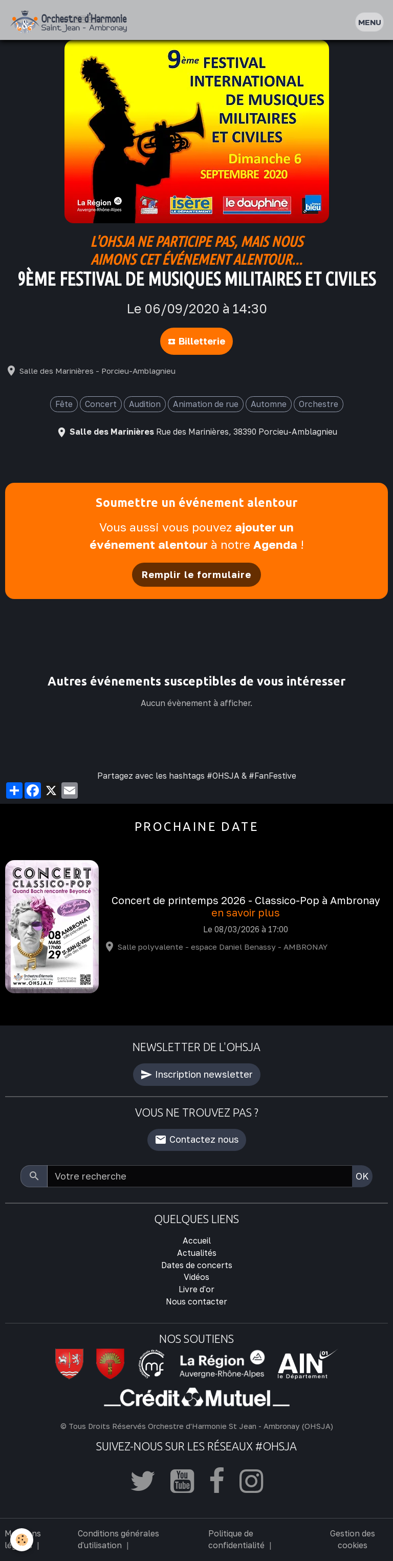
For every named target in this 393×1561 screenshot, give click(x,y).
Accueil (197, 1240)
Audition (145, 404)
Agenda (275, 544)
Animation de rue (205, 404)
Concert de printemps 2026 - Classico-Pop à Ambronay (246, 900)
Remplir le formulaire (196, 574)
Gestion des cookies (352, 1539)
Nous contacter (196, 1301)
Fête (64, 404)
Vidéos (196, 1276)
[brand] (71, 22)
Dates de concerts (196, 1265)
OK (362, 1176)
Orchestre (318, 404)
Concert (101, 404)
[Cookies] (21, 1539)
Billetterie (196, 341)
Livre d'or (196, 1289)
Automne (269, 404)
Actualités (196, 1252)
